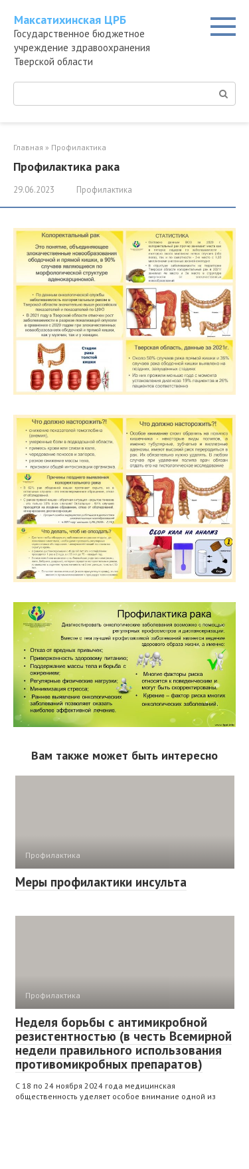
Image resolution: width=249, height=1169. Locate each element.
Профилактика (104, 189)
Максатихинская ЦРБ (70, 19)
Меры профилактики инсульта (101, 882)
